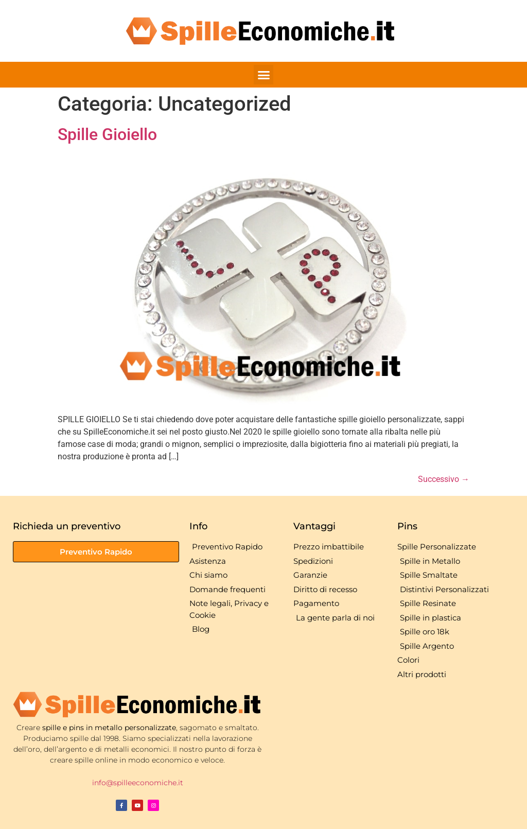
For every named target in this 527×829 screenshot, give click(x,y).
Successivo (443, 479)
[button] (263, 74)
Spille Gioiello (107, 134)
